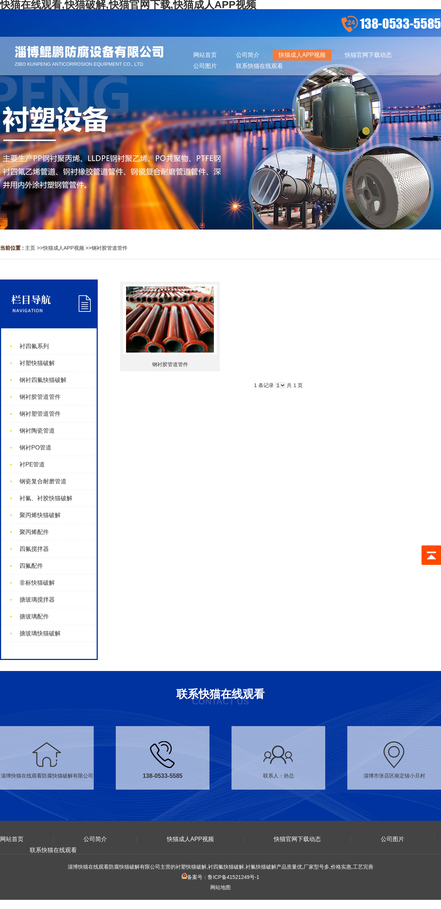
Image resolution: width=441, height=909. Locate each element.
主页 (30, 248)
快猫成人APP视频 (63, 248)
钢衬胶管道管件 (110, 248)
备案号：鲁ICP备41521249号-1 (220, 877)
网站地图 (220, 887)
